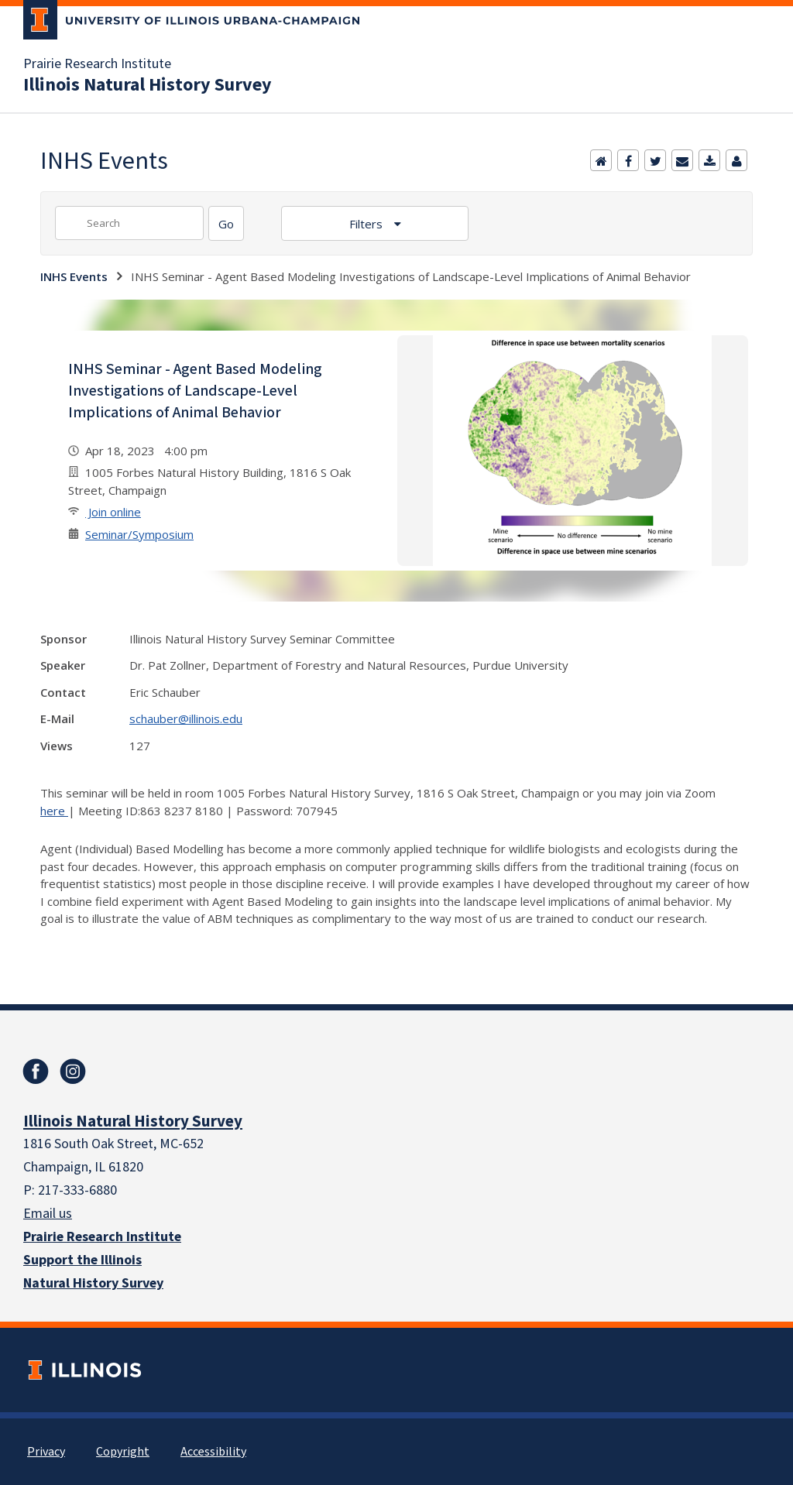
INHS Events (74, 276)
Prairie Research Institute (97, 64)
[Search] (226, 223)
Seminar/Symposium (139, 534)
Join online (113, 512)
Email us (47, 1213)
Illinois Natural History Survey (147, 85)
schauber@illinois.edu (185, 718)
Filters (367, 223)
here (54, 810)
